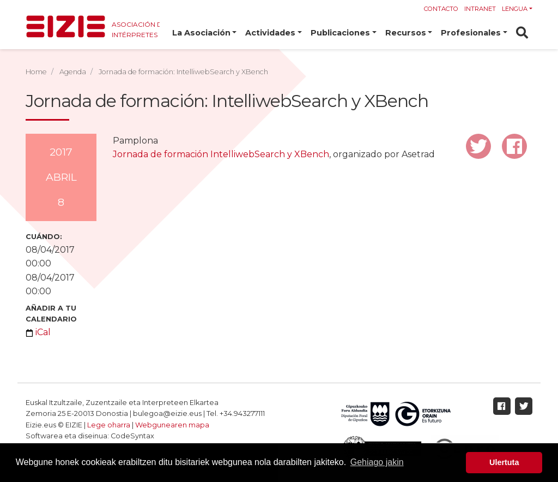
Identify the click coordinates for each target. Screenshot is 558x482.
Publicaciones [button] (340, 33)
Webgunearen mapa (172, 425)
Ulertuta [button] (504, 462)
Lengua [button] (514, 9)
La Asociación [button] (201, 33)
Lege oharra (108, 425)
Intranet (480, 9)
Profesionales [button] (471, 33)
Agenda (72, 72)
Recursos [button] (405, 33)
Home (36, 72)
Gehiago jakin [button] (377, 462)
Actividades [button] (270, 33)
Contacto (441, 9)
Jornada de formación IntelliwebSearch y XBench (221, 154)
